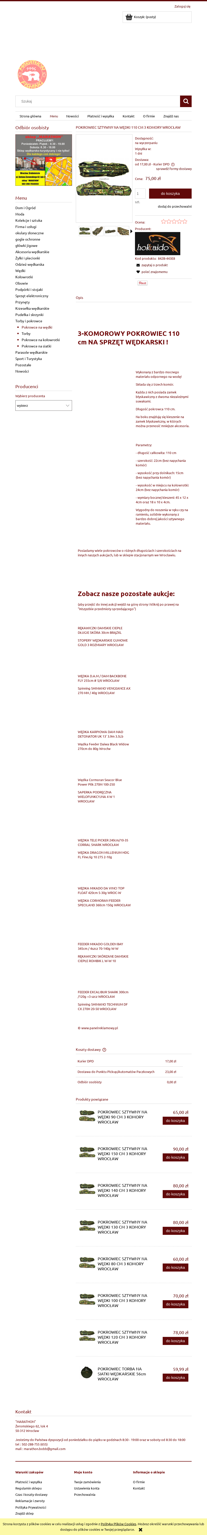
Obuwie (21, 283)
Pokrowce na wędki (37, 327)
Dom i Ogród (25, 207)
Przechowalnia (84, 1494)
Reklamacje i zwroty (30, 1501)
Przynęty (22, 302)
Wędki (20, 270)
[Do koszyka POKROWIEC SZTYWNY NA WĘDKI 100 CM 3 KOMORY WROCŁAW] (175, 1304)
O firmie (139, 1482)
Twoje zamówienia (87, 1482)
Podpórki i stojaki (29, 289)
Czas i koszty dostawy (31, 1494)
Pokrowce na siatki (36, 346)
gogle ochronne (27, 239)
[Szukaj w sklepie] (99, 101)
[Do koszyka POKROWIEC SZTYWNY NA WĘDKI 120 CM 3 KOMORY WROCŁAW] (175, 1341)
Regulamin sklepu (28, 1488)
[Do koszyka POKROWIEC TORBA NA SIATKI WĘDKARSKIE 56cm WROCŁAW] (175, 1378)
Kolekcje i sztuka (28, 220)
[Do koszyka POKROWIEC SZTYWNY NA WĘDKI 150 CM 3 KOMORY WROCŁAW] (175, 1157)
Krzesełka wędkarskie (32, 308)
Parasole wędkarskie (31, 352)
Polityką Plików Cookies (118, 1524)
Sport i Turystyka (28, 358)
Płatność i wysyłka (28, 1482)
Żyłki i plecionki (27, 258)
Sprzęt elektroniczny (31, 295)
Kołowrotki (24, 277)
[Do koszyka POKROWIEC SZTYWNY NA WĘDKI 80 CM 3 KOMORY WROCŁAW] (175, 1267)
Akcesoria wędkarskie (32, 251)
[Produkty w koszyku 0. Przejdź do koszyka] (141, 17)
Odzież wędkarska (29, 264)
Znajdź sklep (24, 1513)
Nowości (22, 371)
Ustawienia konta (86, 1488)
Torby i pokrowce (28, 321)
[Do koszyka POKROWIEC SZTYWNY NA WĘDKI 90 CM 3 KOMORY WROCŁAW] (175, 1121)
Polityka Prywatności (30, 1507)
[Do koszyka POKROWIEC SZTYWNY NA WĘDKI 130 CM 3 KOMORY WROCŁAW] (175, 1231)
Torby (26, 333)
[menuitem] (30, 116)
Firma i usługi (26, 226)
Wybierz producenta (30, 396)
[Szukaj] (186, 101)
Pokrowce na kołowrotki (41, 339)
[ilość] (140, 194)
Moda (19, 214)
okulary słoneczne (29, 233)
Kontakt (139, 1488)
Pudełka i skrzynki (29, 314)
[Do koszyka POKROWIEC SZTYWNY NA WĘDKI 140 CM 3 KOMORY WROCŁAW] (175, 1194)
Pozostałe (23, 365)
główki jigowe (26, 245)
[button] (131, 231)
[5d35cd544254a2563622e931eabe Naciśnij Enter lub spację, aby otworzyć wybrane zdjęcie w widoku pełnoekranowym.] (104, 179)
